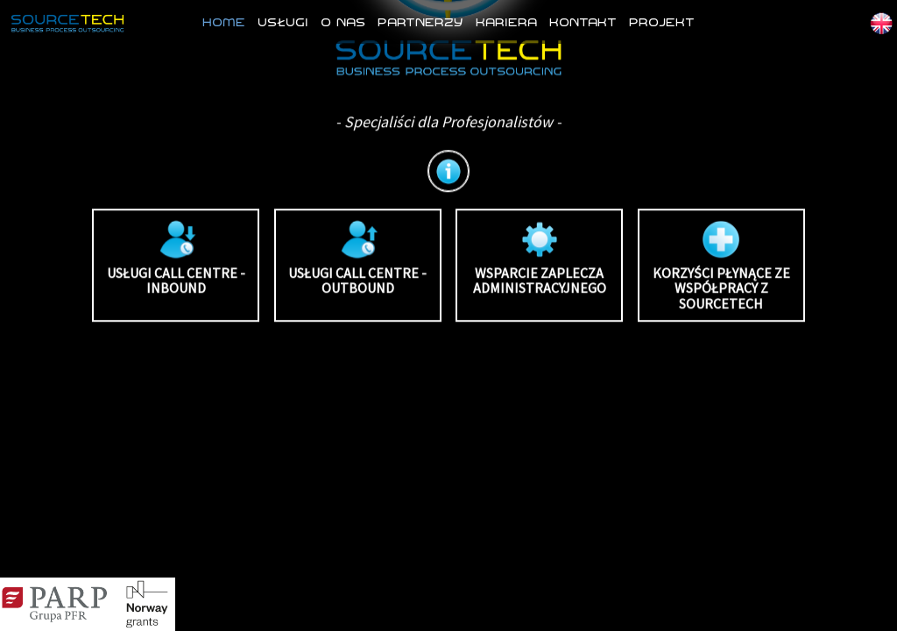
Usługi (283, 22)
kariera (506, 22)
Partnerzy (420, 22)
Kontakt (583, 22)
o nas (343, 22)
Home (223, 22)
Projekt (662, 22)
